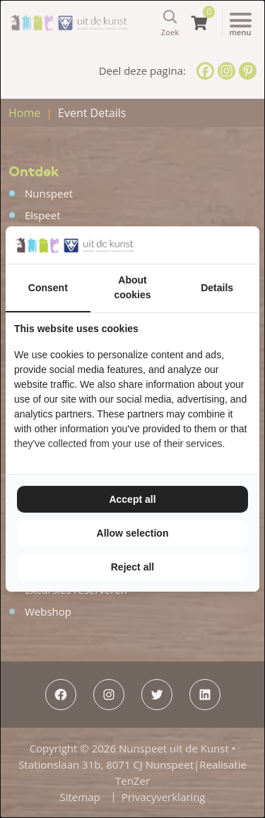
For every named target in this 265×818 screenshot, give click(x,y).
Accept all (132, 499)
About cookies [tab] (132, 287)
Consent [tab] (48, 287)
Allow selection (133, 533)
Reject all (132, 567)
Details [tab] (217, 287)
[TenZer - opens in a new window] (250, 245)
